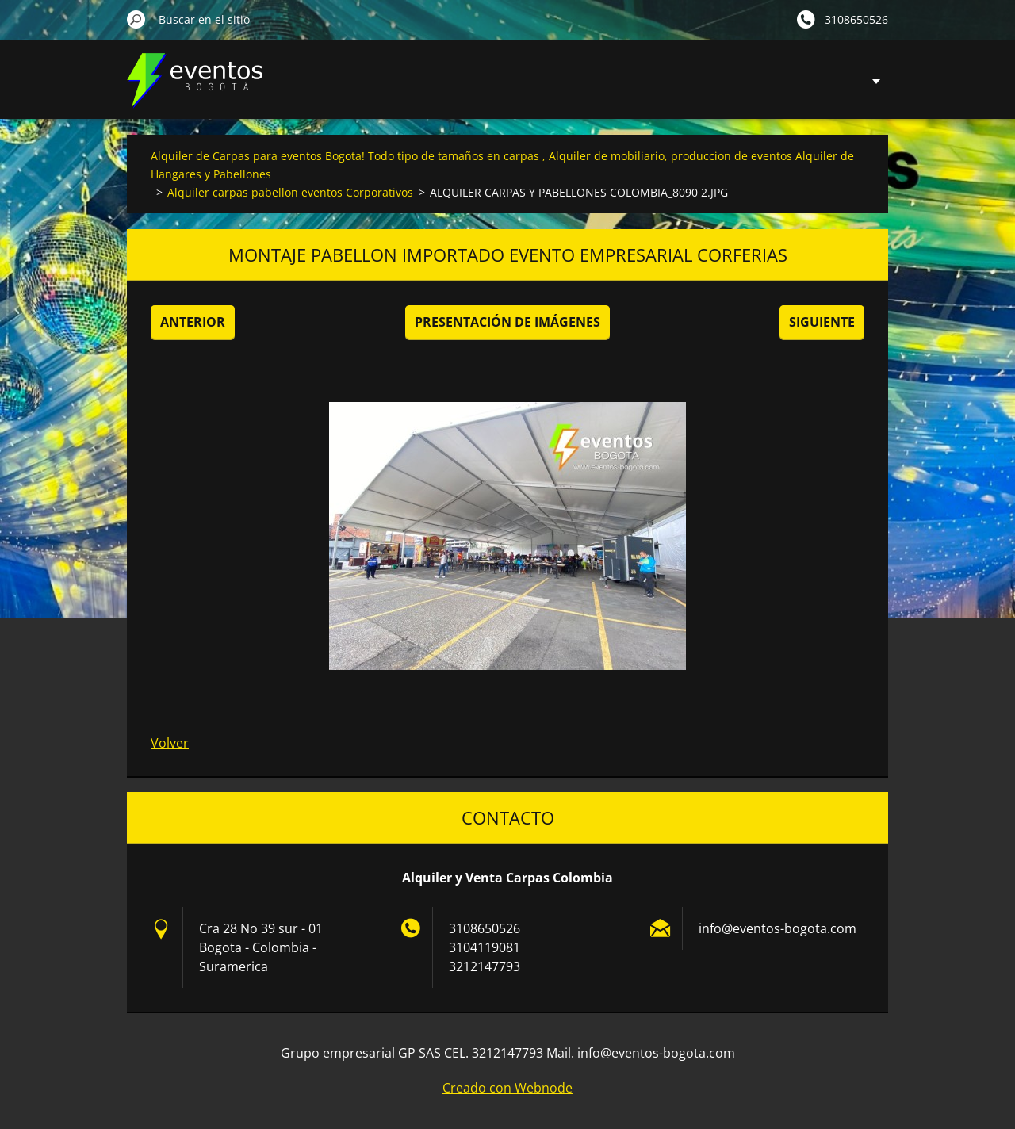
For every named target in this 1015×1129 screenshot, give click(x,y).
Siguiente (822, 322)
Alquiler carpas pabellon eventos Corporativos (290, 192)
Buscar (136, 19)
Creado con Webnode (507, 1087)
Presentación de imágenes (507, 322)
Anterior (192, 322)
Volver (170, 743)
